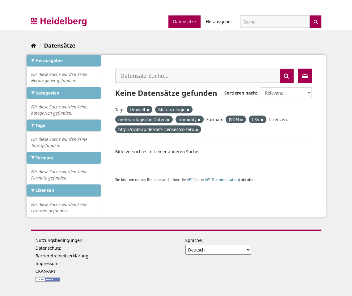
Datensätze (184, 21)
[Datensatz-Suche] (275, 21)
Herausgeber (219, 21)
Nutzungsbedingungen (59, 240)
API (190, 179)
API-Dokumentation (222, 179)
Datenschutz (48, 248)
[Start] (33, 45)
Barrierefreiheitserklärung (62, 256)
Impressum (47, 263)
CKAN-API (45, 271)
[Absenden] (315, 21)
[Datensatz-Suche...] (197, 76)
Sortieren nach (240, 93)
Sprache (193, 240)
